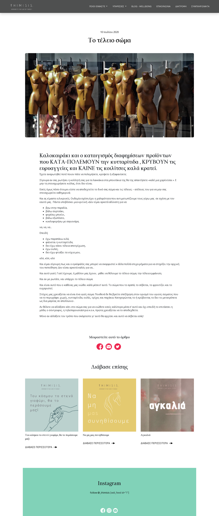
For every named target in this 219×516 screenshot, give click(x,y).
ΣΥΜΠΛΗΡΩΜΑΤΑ (200, 6)
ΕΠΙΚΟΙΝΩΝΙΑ (163, 6)
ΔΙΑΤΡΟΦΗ (180, 6)
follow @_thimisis (100, 492)
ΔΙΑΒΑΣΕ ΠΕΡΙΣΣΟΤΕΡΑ (38, 447)
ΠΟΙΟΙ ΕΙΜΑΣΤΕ (97, 6)
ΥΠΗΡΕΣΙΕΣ (119, 6)
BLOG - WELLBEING (141, 6)
